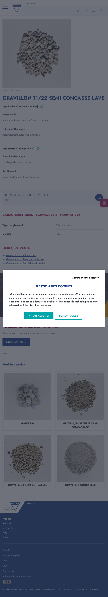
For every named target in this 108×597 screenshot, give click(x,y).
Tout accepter (40, 316)
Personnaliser (68, 316)
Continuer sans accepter (85, 277)
